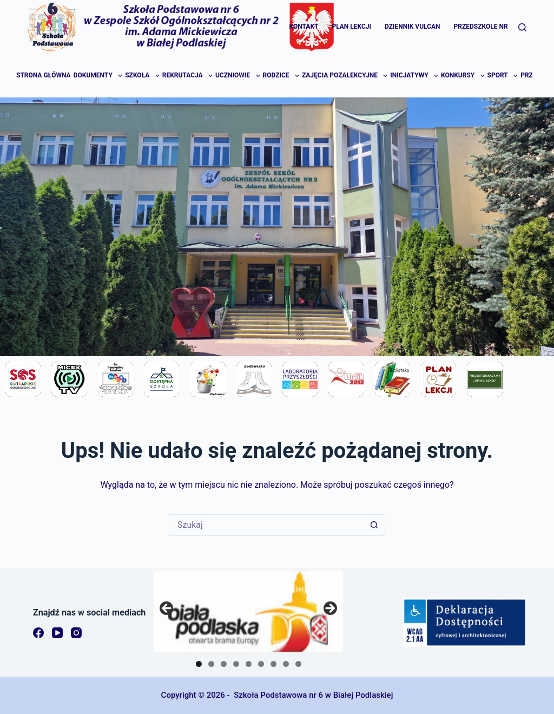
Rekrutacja (188, 75)
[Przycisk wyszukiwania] (374, 525)
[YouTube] (57, 632)
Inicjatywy (414, 75)
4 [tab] (236, 664)
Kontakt (304, 26)
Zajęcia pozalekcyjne (345, 75)
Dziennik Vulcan (412, 26)
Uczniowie (238, 75)
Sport (503, 75)
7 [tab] (273, 664)
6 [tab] (261, 664)
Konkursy (463, 75)
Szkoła (143, 75)
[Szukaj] (522, 27)
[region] (248, 611)
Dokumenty (99, 75)
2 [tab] (211, 664)
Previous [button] (167, 609)
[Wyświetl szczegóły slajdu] (248, 611)
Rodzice (282, 75)
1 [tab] (199, 664)
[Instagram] (76, 632)
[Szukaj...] (266, 525)
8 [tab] (286, 664)
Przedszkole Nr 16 (485, 26)
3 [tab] (224, 664)
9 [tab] (298, 664)
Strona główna (43, 75)
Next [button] (329, 609)
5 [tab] (249, 664)
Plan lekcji (351, 26)
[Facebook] (38, 632)
